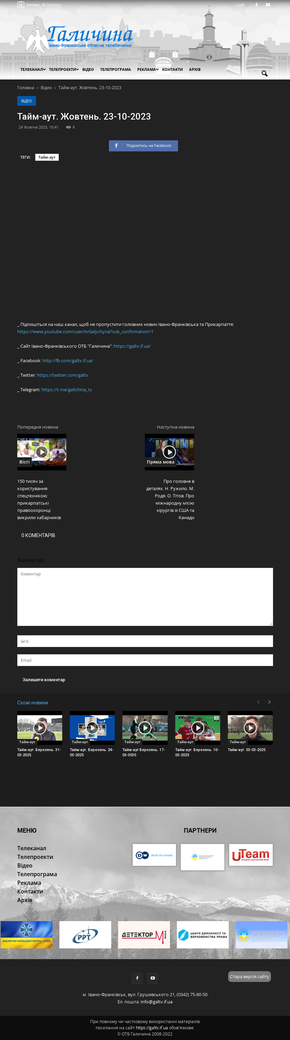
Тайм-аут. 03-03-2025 (246, 750)
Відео (26, 101)
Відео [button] (88, 69)
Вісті (24, 462)
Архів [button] (194, 69)
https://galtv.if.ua (152, 1028)
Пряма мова (161, 462)
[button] (264, 74)
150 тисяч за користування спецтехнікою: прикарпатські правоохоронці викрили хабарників (39, 499)
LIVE (242, 5)
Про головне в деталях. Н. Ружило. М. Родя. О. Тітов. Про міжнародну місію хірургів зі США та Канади (170, 499)
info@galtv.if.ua (156, 1002)
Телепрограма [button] (115, 69)
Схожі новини (32, 702)
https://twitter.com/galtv (62, 375)
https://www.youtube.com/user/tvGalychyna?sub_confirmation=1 (85, 331)
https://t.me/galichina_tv (66, 389)
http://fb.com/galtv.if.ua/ (68, 360)
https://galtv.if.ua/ (132, 346)
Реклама (148, 69)
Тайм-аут (47, 157)
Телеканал (33, 69)
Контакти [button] (172, 69)
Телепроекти (64, 69)
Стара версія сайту (249, 976)
